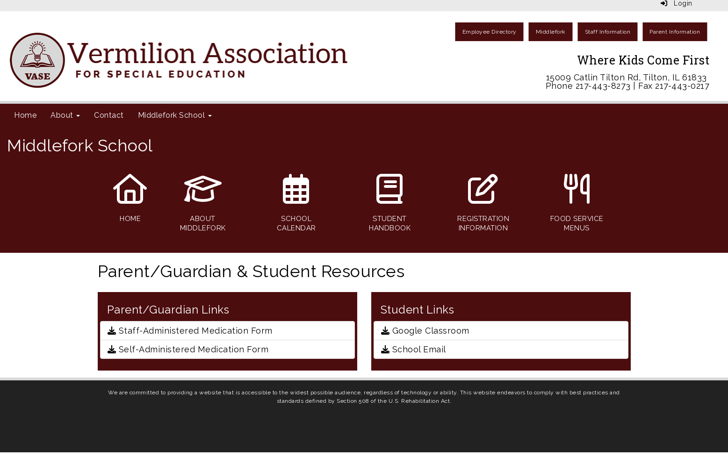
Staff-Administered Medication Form (190, 331)
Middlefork (551, 32)
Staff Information (608, 32)
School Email (413, 349)
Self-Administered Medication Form (188, 349)
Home (25, 115)
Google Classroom (425, 331)
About (65, 115)
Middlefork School (175, 115)
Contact (109, 115)
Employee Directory (489, 32)
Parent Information (674, 32)
